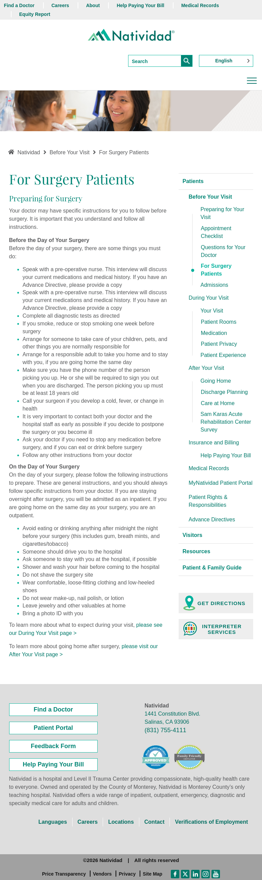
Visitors (192, 535)
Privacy (127, 874)
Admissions (214, 285)
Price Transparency (64, 874)
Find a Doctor (19, 5)
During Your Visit (209, 298)
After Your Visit (206, 368)
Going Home (216, 381)
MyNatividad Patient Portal (221, 483)
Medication (214, 333)
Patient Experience (223, 355)
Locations (121, 822)
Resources (196, 551)
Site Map (152, 874)
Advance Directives (212, 519)
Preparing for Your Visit (222, 213)
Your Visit (212, 311)
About (93, 5)
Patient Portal (53, 727)
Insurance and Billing (214, 442)
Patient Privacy (219, 344)
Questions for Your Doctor (223, 251)
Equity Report (35, 14)
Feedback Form (53, 746)
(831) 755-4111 (165, 730)
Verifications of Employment (211, 822)
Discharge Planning (224, 392)
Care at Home (218, 403)
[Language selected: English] (226, 61)
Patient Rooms (219, 322)
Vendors (102, 874)
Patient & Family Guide (212, 568)
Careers (60, 5)
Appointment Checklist (216, 232)
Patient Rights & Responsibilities (208, 501)
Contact (154, 822)
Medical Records (200, 5)
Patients (193, 181)
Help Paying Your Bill (140, 5)
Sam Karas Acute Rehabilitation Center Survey (226, 422)
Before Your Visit (210, 197)
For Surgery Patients (216, 270)
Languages (52, 822)
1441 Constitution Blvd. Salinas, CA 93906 (173, 718)
